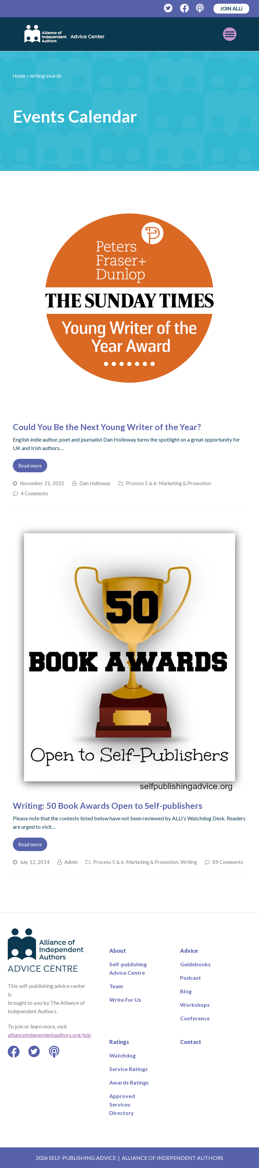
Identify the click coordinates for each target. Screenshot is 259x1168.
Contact (190, 1042)
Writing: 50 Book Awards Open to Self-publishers (107, 805)
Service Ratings (128, 1069)
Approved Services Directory (122, 1104)
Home (19, 76)
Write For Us (125, 999)
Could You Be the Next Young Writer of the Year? (107, 427)
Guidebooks (195, 964)
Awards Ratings (129, 1082)
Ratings (119, 1042)
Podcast (190, 977)
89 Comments (227, 862)
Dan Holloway (95, 483)
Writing (188, 862)
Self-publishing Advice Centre (128, 968)
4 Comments (34, 493)
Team (116, 986)
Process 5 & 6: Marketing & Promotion (168, 483)
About (117, 950)
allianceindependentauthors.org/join (49, 1035)
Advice (189, 950)
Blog (186, 991)
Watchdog (122, 1055)
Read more (30, 466)
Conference (195, 1018)
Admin (71, 862)
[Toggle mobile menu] (229, 34)
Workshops (195, 1004)
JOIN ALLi (231, 8)
